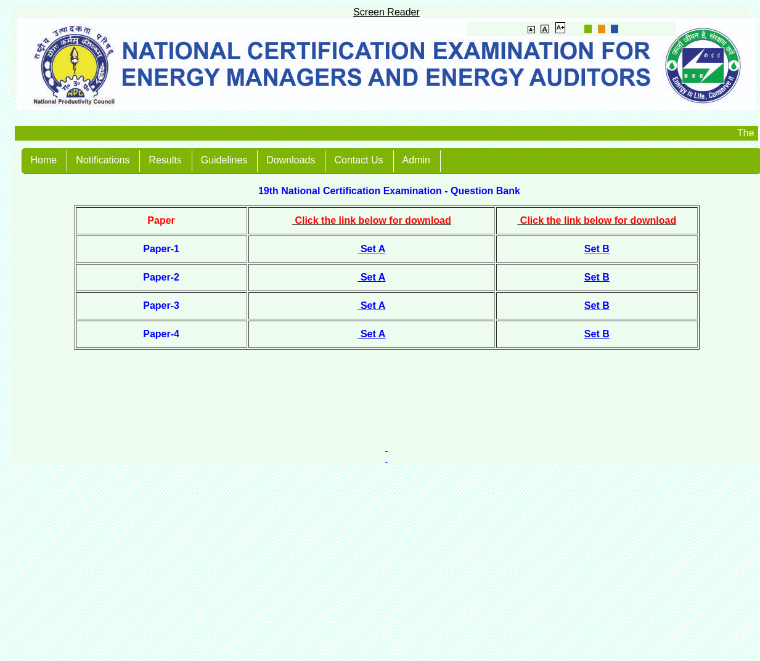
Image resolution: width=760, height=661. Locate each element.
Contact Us (358, 160)
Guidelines (224, 160)
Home (44, 160)
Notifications (102, 160)
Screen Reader (386, 12)
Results (165, 160)
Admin (416, 160)
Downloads (290, 160)
